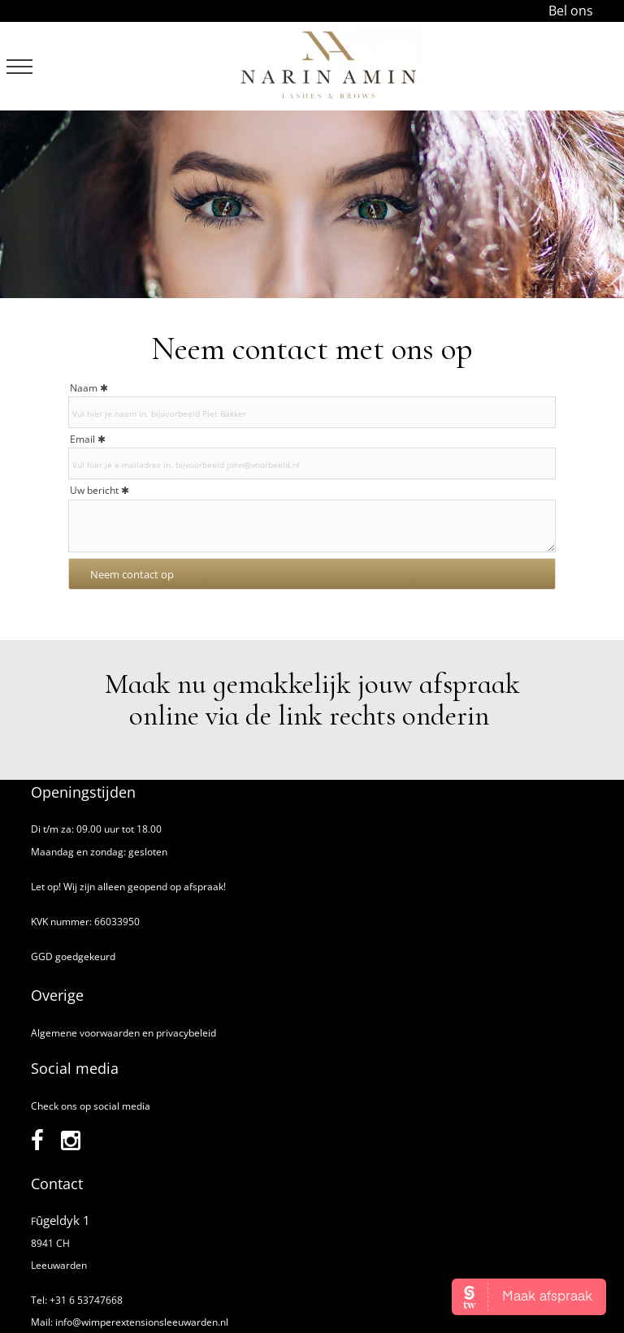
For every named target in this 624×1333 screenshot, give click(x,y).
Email (82, 439)
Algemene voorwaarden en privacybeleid (123, 1033)
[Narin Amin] (328, 66)
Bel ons (570, 10)
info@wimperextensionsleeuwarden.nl (141, 1322)
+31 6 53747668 (86, 1300)
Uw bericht (94, 490)
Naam (84, 388)
